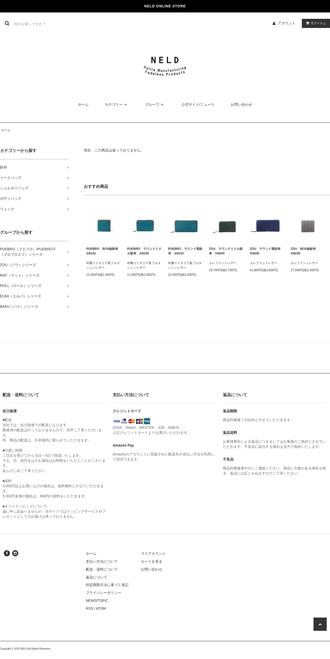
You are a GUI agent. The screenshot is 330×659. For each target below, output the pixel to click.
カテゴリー (117, 104)
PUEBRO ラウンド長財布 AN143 (185, 251)
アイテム (315, 23)
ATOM (101, 608)
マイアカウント (153, 553)
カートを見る (151, 561)
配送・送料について (102, 569)
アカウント (286, 23)
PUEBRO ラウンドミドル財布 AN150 (144, 251)
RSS (89, 608)
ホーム (83, 104)
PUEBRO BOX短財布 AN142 (103, 251)
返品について (96, 577)
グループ (155, 104)
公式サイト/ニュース (198, 104)
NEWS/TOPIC (97, 601)
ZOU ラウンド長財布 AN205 (267, 251)
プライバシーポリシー (103, 593)
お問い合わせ (241, 104)
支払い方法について (102, 561)
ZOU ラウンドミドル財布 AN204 (226, 251)
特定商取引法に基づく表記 (107, 585)
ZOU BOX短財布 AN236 (305, 251)
